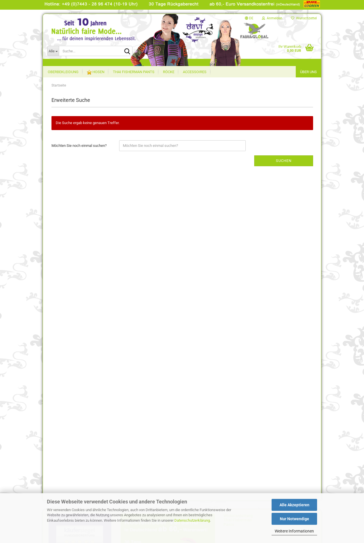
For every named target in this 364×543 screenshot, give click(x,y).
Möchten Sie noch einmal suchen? (79, 145)
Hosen (95, 72)
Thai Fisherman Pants (133, 72)
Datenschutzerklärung (192, 520)
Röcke (168, 72)
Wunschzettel (304, 18)
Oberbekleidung (63, 72)
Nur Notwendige (294, 519)
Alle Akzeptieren (294, 505)
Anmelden (272, 18)
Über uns (308, 72)
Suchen (283, 161)
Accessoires (194, 72)
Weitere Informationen (294, 531)
